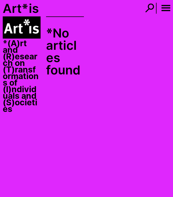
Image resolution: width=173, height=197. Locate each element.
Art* (15, 8)
